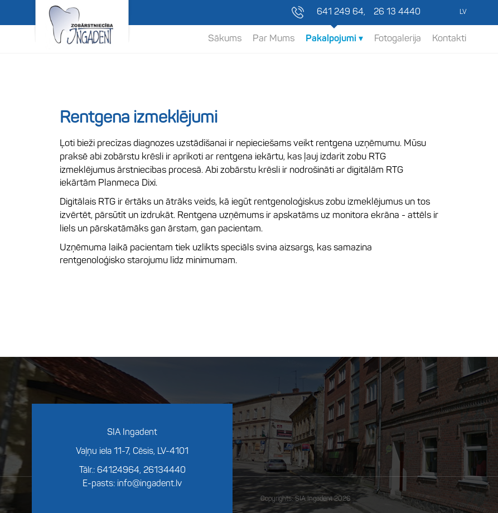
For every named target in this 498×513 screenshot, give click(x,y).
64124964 (118, 470)
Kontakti (449, 38)
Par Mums (273, 38)
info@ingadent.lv (149, 484)
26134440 (164, 470)
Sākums (224, 38)
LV (463, 12)
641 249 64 (340, 12)
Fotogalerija (397, 38)
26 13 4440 (397, 12)
